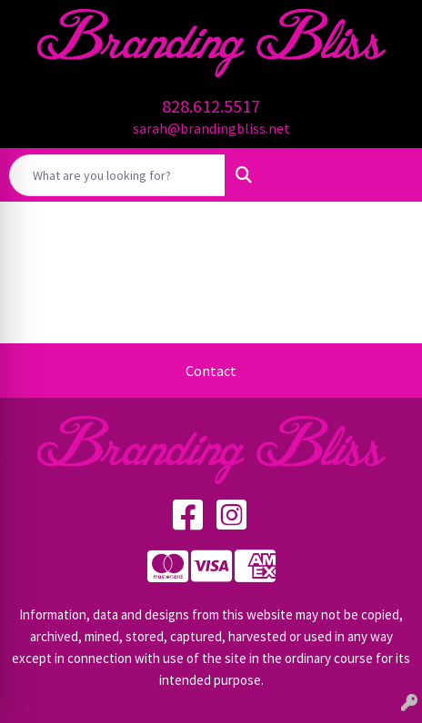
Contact (211, 371)
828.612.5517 (211, 105)
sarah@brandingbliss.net (211, 128)
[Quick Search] (117, 175)
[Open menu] (385, 175)
